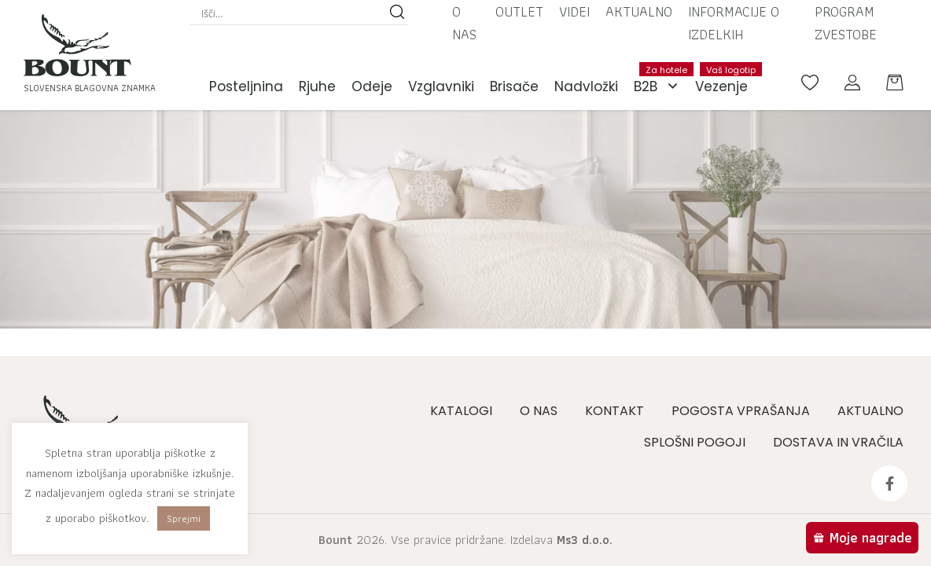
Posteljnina (246, 86)
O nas (464, 23)
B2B (660, 86)
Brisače (514, 86)
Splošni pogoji (694, 442)
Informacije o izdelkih (733, 23)
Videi (574, 11)
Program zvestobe (846, 23)
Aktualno (638, 11)
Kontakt (614, 411)
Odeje (371, 86)
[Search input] (291, 13)
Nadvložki (586, 86)
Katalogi (461, 411)
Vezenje (725, 79)
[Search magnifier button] (397, 13)
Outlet (519, 11)
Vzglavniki (441, 86)
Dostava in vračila (838, 442)
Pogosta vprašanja (741, 411)
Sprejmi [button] (184, 518)
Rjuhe (317, 86)
